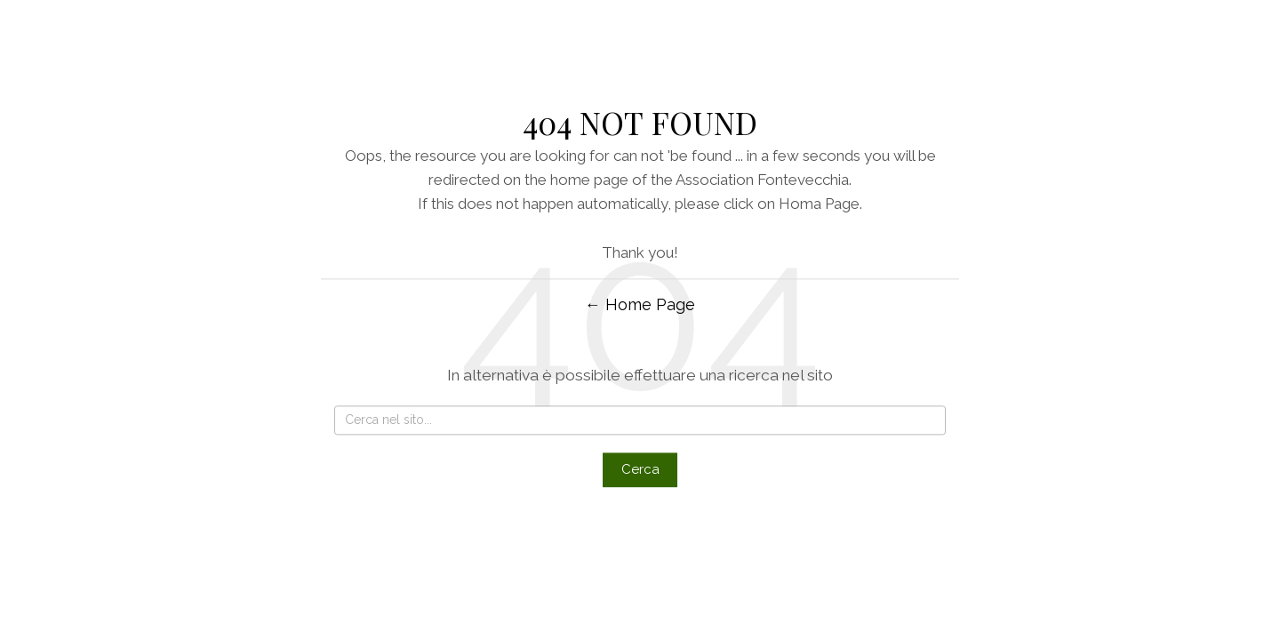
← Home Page (640, 304)
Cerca (640, 470)
